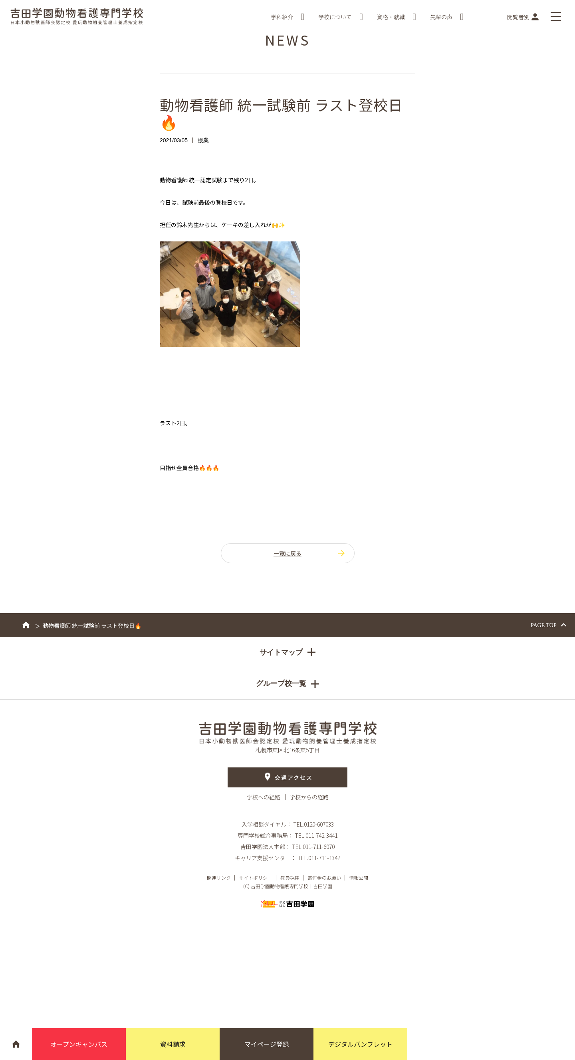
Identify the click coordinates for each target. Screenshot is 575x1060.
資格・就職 (396, 17)
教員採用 (289, 877)
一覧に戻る (310, 553)
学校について (340, 17)
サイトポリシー (255, 877)
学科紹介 (287, 17)
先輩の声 (447, 17)
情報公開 (358, 877)
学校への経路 (264, 797)
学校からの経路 (309, 797)
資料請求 (173, 1044)
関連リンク (219, 877)
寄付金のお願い (324, 877)
